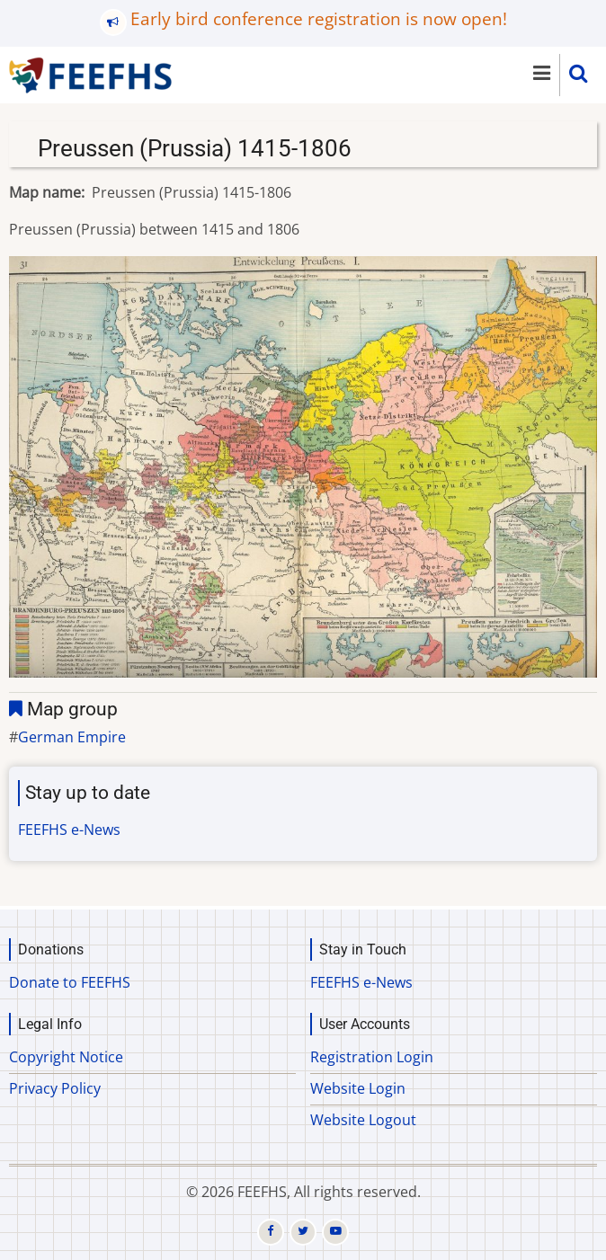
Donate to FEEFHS (69, 982)
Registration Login (371, 1057)
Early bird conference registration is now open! (318, 18)
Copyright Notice (66, 1057)
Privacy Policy (55, 1088)
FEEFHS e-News (69, 829)
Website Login (357, 1088)
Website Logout (363, 1120)
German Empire (72, 737)
